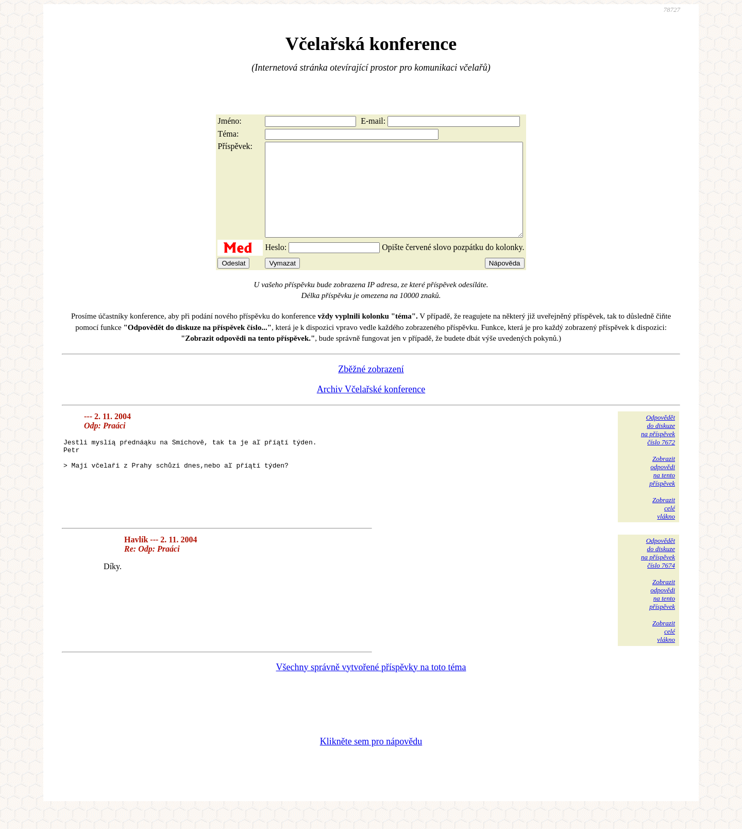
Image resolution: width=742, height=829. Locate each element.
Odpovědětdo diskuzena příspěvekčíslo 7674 (658, 571)
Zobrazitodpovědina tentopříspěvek (662, 489)
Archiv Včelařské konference (371, 408)
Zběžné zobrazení (370, 388)
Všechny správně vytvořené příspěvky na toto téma (371, 686)
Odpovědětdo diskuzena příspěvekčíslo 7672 (658, 448)
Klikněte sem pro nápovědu (371, 760)
